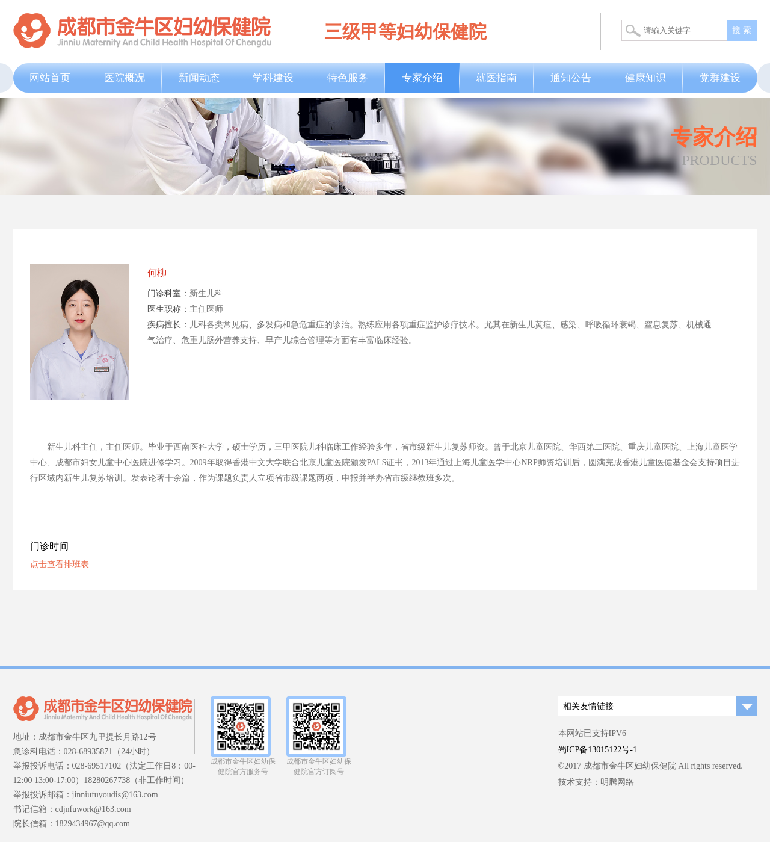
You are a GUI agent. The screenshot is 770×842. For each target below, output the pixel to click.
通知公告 (570, 78)
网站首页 (49, 78)
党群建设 (720, 78)
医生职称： (168, 309)
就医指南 (496, 78)
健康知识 (645, 78)
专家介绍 (422, 78)
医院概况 (124, 78)
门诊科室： (168, 293)
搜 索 (741, 30)
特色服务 (347, 78)
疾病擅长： (168, 324)
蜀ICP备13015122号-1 (597, 749)
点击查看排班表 (59, 564)
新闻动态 (199, 78)
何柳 (157, 273)
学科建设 (273, 78)
